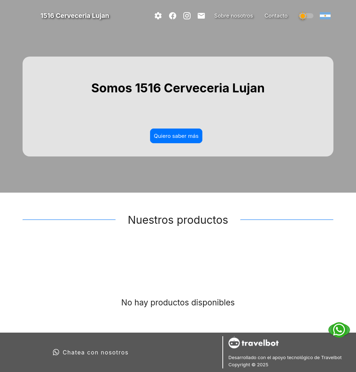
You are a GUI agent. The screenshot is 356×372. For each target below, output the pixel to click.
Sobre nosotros (233, 15)
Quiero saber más (176, 135)
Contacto (276, 15)
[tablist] (178, 258)
